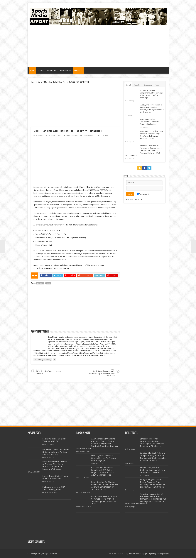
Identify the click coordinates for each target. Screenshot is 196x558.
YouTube (66, 268)
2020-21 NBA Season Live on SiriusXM (50, 371)
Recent (128, 85)
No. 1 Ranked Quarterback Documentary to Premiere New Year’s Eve (100, 372)
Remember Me (143, 194)
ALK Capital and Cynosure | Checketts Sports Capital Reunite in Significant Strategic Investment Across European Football (97, 444)
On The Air (78, 70)
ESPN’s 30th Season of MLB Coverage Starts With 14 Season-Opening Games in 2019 (104, 500)
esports (40, 283)
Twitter (56, 268)
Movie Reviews (66, 70)
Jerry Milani (39, 135)
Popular (137, 85)
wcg (48, 283)
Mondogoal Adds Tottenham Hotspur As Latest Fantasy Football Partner (55, 452)
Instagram (48, 268)
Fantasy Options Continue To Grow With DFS (54, 440)
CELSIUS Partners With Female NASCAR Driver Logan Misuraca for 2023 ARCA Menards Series (102, 471)
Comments (148, 85)
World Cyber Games (88, 187)
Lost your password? (134, 199)
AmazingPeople (162, 554)
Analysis (41, 70)
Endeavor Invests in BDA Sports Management (53, 488)
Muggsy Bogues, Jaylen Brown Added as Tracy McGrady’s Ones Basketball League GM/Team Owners (152, 483)
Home (33, 82)
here (99, 265)
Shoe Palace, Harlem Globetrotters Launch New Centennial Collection (150, 121)
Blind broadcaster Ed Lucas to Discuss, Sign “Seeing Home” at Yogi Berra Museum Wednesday (54, 465)
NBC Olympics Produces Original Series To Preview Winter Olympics (103, 458)
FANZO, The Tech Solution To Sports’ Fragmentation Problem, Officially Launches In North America (153, 457)
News (32, 70)
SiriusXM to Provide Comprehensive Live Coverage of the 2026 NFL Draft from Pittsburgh (152, 442)
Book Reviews (52, 70)
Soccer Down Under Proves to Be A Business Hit (55, 477)
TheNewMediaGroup (136, 554)
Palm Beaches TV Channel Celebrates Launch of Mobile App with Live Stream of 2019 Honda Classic (104, 486)
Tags (157, 85)
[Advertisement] (117, 46)
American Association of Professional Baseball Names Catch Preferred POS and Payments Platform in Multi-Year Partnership (143, 150)
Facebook (39, 268)
